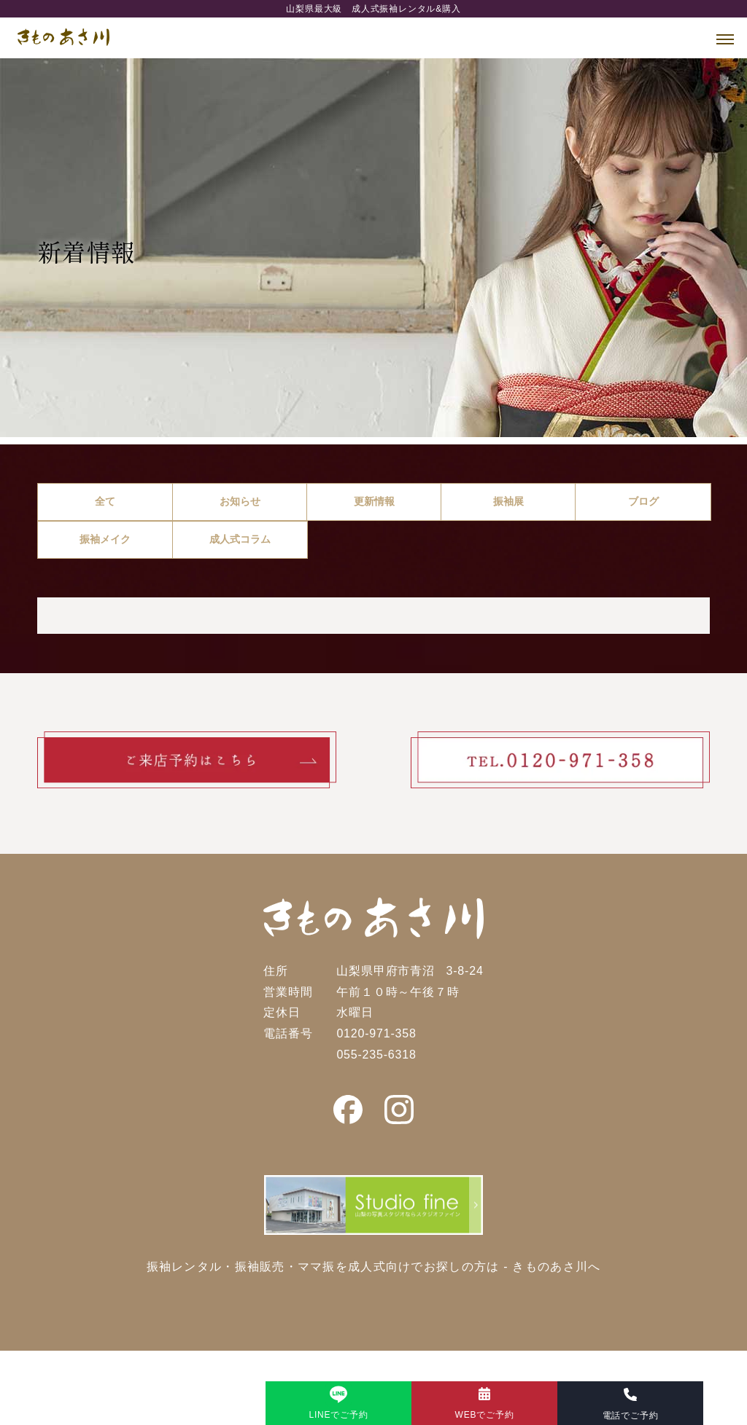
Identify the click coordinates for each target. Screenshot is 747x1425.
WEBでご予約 (484, 1415)
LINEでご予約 (338, 1415)
